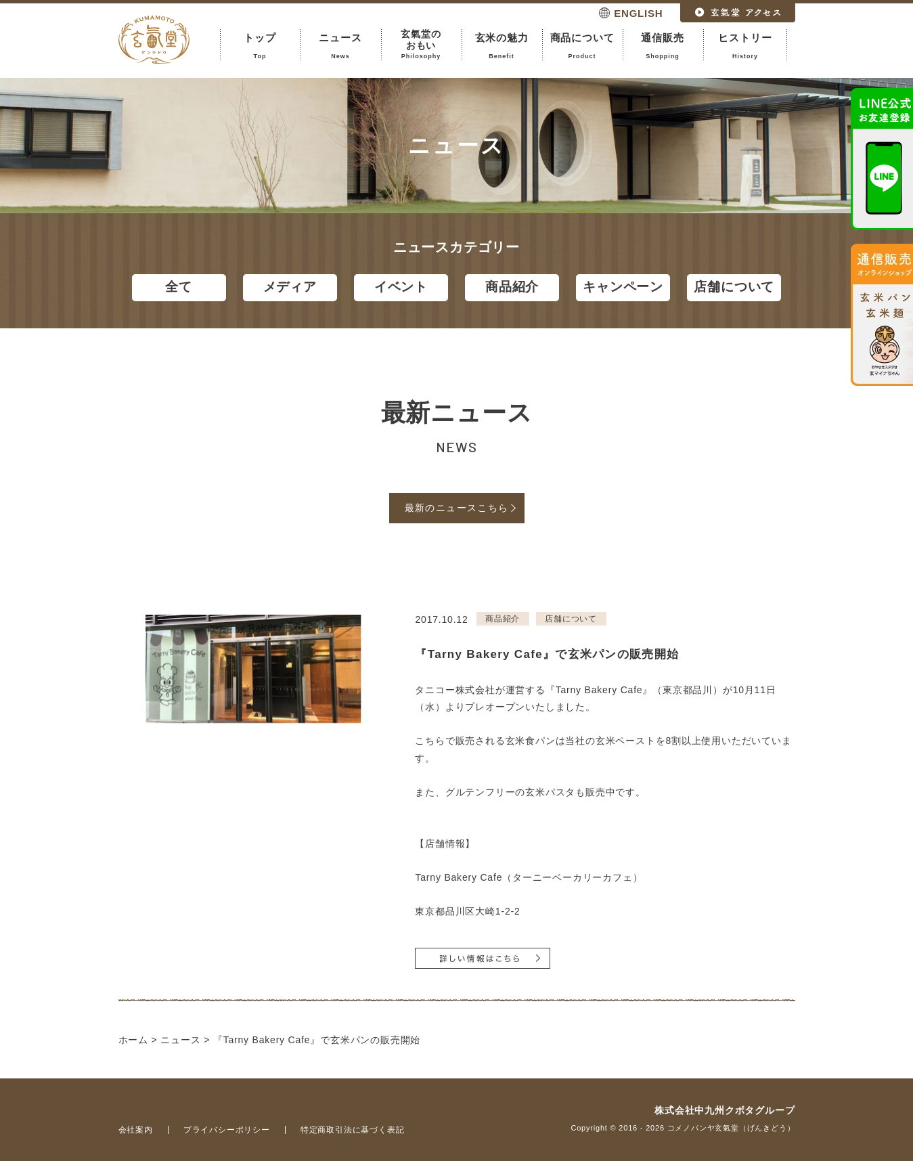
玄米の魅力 (502, 46)
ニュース (340, 46)
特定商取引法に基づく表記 (352, 1130)
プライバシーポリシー (226, 1130)
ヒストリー (745, 46)
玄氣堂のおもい (421, 44)
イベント (401, 287)
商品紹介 (512, 287)
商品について (582, 46)
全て (178, 287)
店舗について (734, 287)
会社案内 (135, 1130)
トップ (260, 46)
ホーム (133, 1039)
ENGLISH (638, 13)
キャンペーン (623, 287)
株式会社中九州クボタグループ (724, 1110)
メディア (290, 287)
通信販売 (663, 46)
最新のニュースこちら (457, 507)
